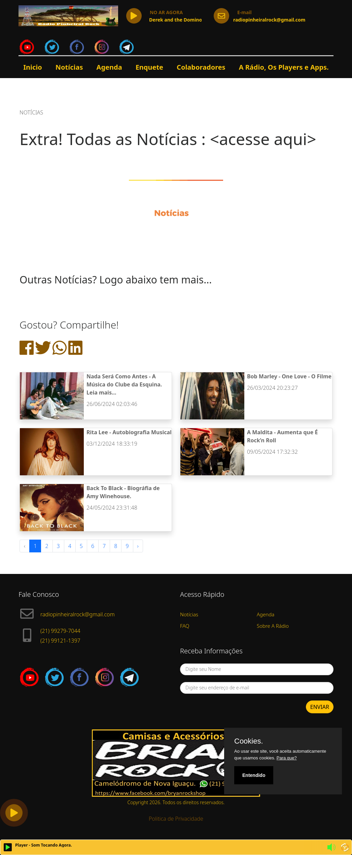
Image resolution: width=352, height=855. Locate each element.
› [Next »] (138, 546)
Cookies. (248, 741)
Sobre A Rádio (273, 625)
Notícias (69, 67)
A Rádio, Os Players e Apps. (284, 67)
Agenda (109, 67)
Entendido (253, 775)
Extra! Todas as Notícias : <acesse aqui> (168, 139)
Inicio (32, 67)
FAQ (184, 625)
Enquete (149, 67)
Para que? (287, 757)
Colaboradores (201, 67)
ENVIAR (319, 707)
